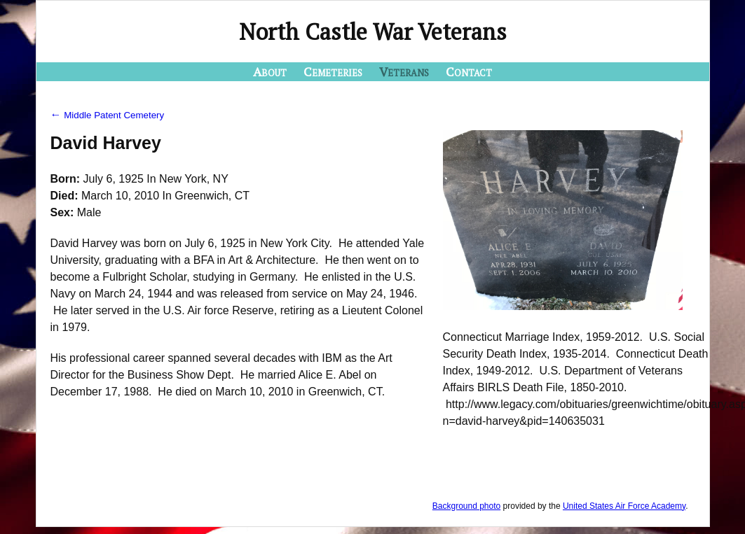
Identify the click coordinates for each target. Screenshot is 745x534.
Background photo (466, 506)
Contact (469, 71)
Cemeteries (332, 71)
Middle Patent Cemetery (107, 115)
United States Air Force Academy (624, 506)
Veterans (404, 71)
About (270, 71)
